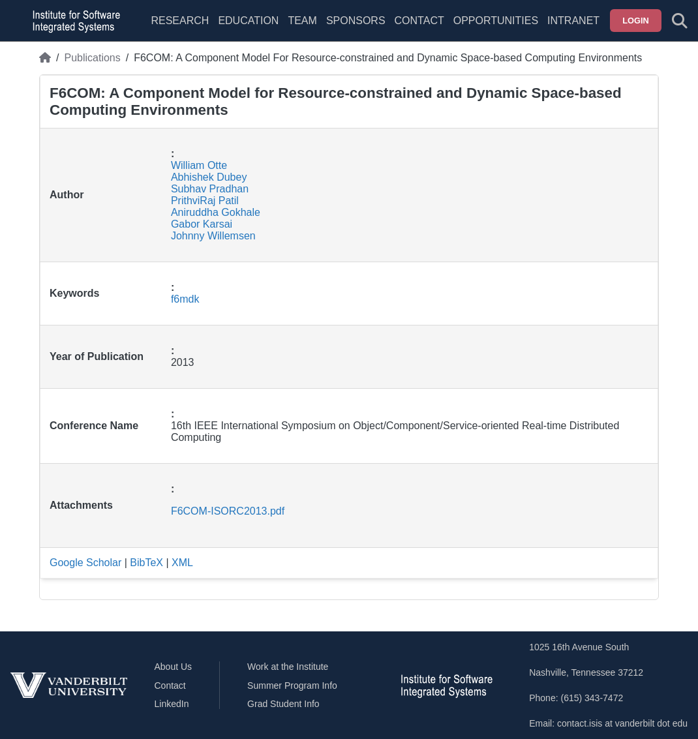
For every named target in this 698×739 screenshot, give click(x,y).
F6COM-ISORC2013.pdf (227, 511)
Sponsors (356, 20)
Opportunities (495, 20)
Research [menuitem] (180, 20)
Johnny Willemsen (213, 235)
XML (182, 562)
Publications (92, 57)
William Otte (199, 165)
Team (302, 20)
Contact (419, 20)
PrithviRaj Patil (205, 200)
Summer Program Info (292, 685)
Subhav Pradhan (210, 188)
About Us (173, 666)
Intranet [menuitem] (573, 20)
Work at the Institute (287, 666)
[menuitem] (302, 28)
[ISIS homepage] (73, 21)
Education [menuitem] (248, 20)
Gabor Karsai (201, 224)
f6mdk (185, 299)
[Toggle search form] (680, 21)
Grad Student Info (283, 704)
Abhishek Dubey (209, 177)
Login (635, 20)
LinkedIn (172, 704)
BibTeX (146, 562)
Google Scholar (85, 562)
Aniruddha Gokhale (215, 212)
